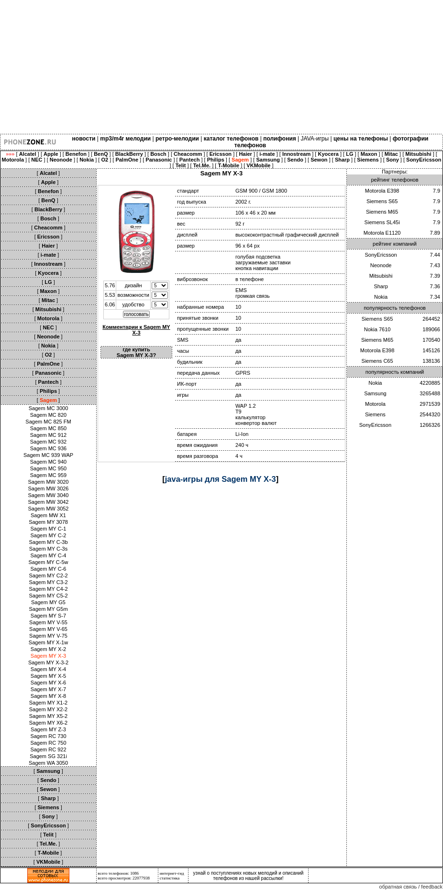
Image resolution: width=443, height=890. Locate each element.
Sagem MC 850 (48, 428)
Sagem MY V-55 (48, 622)
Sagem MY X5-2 (48, 716)
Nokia (381, 297)
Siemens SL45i (382, 222)
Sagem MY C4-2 (48, 589)
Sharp (381, 286)
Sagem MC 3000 (48, 408)
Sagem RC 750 (48, 743)
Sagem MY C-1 (48, 529)
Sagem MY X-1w (48, 642)
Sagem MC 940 (48, 462)
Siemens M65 (382, 212)
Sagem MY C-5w (48, 562)
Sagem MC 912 (48, 435)
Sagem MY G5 (48, 602)
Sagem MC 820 (48, 415)
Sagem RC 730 (48, 736)
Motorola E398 (382, 191)
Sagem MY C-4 (48, 555)
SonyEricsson (381, 255)
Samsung (375, 393)
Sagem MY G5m (48, 609)
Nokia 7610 (377, 329)
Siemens (375, 414)
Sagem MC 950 (48, 468)
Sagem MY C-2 (48, 535)
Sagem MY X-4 (48, 669)
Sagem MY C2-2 (48, 575)
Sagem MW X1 (48, 515)
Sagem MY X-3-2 (48, 662)
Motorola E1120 (382, 233)
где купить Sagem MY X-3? (136, 352)
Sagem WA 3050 (48, 763)
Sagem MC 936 (48, 448)
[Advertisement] (221, 67)
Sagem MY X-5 (48, 676)
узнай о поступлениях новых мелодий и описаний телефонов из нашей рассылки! (248, 875)
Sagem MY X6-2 (48, 723)
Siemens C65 (377, 361)
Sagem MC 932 (48, 442)
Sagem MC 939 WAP (48, 455)
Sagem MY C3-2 (48, 582)
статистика (170, 878)
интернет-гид (172, 873)
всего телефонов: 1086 (118, 873)
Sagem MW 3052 (48, 508)
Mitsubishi (381, 276)
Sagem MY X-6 (48, 682)
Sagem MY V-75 (48, 636)
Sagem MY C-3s (48, 549)
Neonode (381, 265)
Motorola (375, 404)
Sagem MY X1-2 (48, 702)
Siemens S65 (382, 201)
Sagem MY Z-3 (48, 729)
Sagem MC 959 (48, 475)
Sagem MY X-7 (48, 689)
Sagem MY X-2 (48, 649)
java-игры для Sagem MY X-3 (220, 479)
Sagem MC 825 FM (48, 421)
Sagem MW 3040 (48, 495)
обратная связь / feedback (411, 887)
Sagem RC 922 (48, 749)
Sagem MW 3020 (48, 482)
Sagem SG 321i (48, 756)
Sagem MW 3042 (48, 502)
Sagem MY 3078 (48, 522)
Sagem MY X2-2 (48, 709)
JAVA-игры (315, 138)
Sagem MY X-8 (48, 696)
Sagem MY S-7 (48, 616)
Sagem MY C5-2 (48, 595)
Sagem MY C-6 (48, 569)
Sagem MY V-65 (48, 629)
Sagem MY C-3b (48, 542)
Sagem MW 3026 (48, 488)
